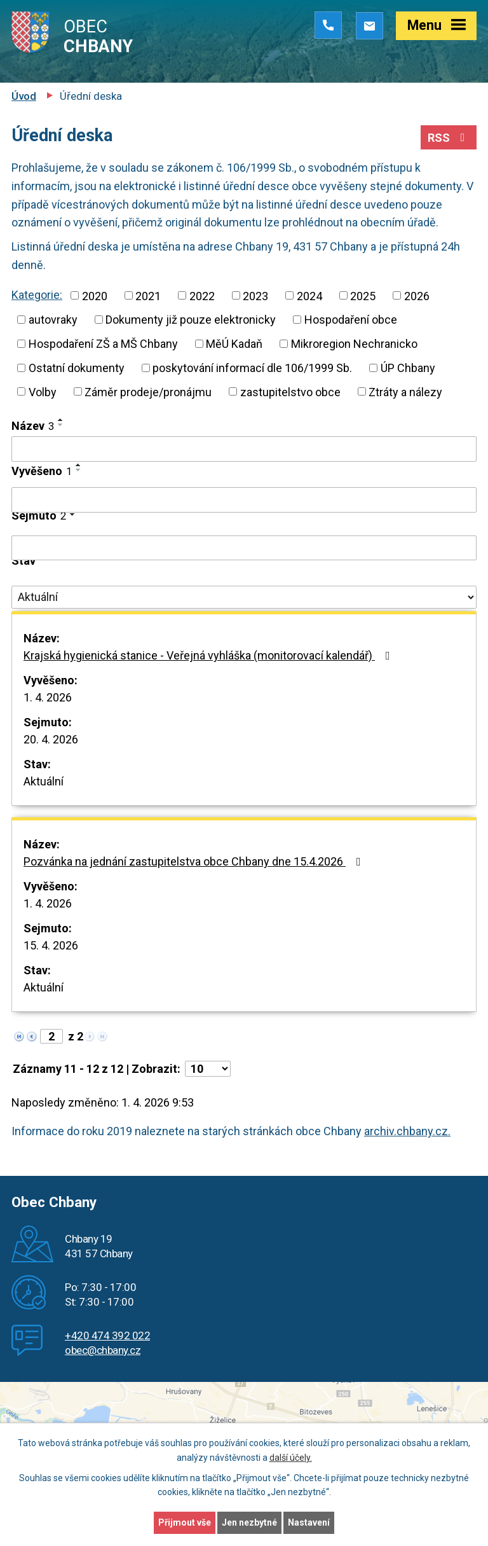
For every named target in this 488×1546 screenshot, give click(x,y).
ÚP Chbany (408, 368)
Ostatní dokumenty (77, 368)
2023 (255, 295)
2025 (363, 295)
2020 (94, 295)
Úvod (23, 96)
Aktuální (44, 781)
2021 (148, 295)
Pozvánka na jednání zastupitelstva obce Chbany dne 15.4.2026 (195, 861)
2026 (417, 295)
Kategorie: (36, 294)
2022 (202, 295)
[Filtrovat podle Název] (244, 449)
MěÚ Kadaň (234, 343)
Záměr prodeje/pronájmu (148, 391)
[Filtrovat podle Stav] (244, 597)
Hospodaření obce (350, 319)
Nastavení (309, 1522)
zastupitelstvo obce (290, 391)
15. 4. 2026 (51, 945)
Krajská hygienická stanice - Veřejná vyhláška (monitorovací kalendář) (209, 655)
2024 (309, 295)
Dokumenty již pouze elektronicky (190, 319)
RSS (449, 137)
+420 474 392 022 (107, 1335)
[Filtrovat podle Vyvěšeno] (244, 500)
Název (32, 425)
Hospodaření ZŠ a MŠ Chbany (103, 343)
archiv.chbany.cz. (407, 1131)
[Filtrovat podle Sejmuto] (244, 548)
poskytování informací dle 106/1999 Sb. (252, 368)
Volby (43, 391)
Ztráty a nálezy (405, 391)
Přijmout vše (184, 1522)
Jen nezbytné (249, 1522)
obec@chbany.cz (102, 1350)
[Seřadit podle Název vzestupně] (61, 419)
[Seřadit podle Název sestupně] (61, 424)
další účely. (290, 1458)
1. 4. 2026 (48, 697)
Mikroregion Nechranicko (354, 343)
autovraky (53, 319)
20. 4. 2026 (51, 739)
